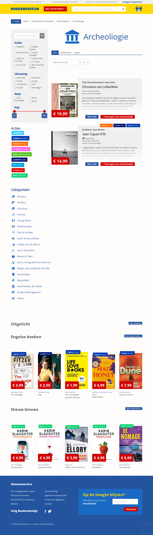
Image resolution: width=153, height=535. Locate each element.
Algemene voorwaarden (56, 495)
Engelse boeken (33, 48)
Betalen (14, 503)
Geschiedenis (63, 21)
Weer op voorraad (19, 59)
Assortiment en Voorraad (22, 499)
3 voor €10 (19, 65)
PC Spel (18, 87)
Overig (33, 81)
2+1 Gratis (34, 61)
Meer (135, 323)
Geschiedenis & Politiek (43, 21)
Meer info (92, 116)
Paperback (35, 77)
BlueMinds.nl (49, 524)
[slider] (14, 111)
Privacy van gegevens (55, 499)
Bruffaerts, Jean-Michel (93, 129)
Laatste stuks (36, 58)
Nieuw (33, 97)
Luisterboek (20, 84)
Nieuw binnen (21, 52)
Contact (48, 503)
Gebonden (20, 77)
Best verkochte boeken (36, 66)
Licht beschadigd (19, 99)
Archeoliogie (78, 21)
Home (26, 21)
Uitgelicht (19, 46)
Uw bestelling (51, 491)
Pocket (18, 81)
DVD (32, 84)
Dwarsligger (35, 87)
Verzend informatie (20, 495)
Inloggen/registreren (132, 2)
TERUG (16, 21)
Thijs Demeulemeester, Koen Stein (98, 82)
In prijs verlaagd (33, 53)
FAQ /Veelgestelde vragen (23, 491)
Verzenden (131, 509)
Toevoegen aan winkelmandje (117, 116)
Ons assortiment (55, 9)
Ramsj (33, 101)
